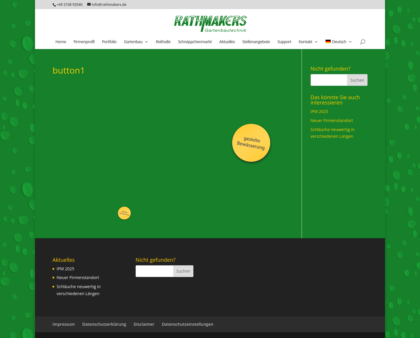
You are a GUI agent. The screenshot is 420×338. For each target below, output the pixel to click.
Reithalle (163, 42)
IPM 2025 (319, 111)
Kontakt (305, 42)
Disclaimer (144, 324)
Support (284, 42)
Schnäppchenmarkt (195, 42)
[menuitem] (339, 44)
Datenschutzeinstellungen (187, 324)
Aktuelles (227, 42)
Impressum (63, 324)
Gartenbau (133, 42)
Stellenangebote (256, 42)
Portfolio (109, 42)
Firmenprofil (84, 42)
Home (60, 42)
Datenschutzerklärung (104, 324)
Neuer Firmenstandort (332, 120)
